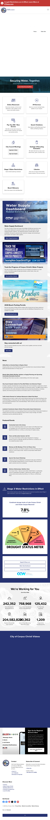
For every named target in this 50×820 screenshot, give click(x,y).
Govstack (9, 810)
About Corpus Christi (8, 786)
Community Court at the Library (17, 425)
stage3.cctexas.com (26, 493)
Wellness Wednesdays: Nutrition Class (19, 469)
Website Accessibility (26, 806)
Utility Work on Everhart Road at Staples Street (15, 365)
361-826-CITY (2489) (32, 772)
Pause (35, 31)
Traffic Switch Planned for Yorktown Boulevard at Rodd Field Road (20, 396)
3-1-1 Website (15, 773)
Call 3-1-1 (14, 771)
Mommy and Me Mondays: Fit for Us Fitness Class (22, 447)
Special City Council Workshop (17, 458)
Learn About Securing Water (25, 86)
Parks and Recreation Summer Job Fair (19, 436)
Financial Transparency (8, 789)
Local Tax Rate (6, 791)
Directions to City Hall (17, 774)
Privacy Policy (18, 806)
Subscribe (29, 768)
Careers (5, 784)
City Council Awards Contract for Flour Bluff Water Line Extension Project (22, 384)
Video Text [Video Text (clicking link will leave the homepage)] (43, 31)
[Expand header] (48, 10)
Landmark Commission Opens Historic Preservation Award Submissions (22, 409)
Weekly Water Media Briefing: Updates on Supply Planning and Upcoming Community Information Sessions (22, 375)
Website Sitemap (35, 806)
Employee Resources (8, 787)
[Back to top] (25, 815)
